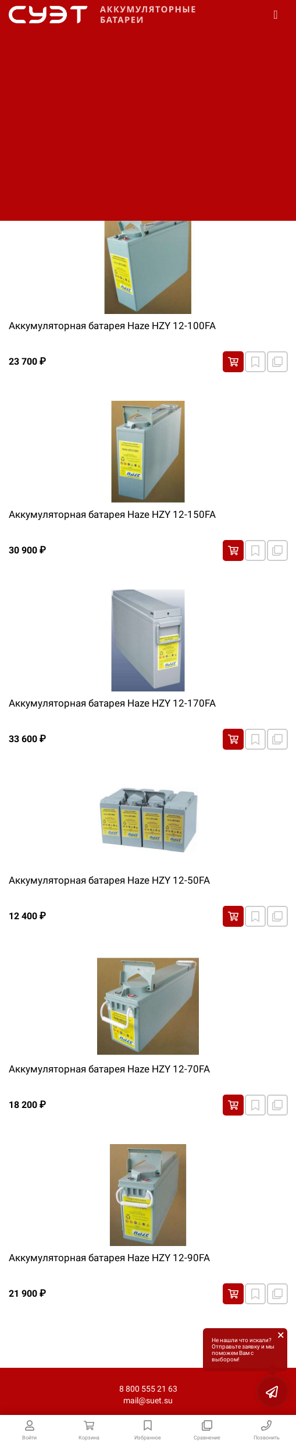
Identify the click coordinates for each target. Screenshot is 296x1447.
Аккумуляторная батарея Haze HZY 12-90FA (109, 1258)
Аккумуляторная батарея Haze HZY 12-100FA (112, 325)
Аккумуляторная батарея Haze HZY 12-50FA (109, 880)
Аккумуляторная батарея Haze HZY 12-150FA (112, 514)
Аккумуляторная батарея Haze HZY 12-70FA (109, 1069)
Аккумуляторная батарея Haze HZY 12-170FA (112, 703)
